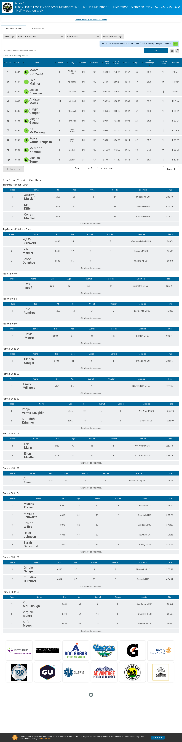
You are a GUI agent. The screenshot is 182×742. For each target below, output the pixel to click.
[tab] (13, 28)
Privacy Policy (45, 739)
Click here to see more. (91, 224)
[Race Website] (8, 7)
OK (175, 44)
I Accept (157, 737)
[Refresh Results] (177, 51)
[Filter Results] (172, 51)
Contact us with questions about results (91, 20)
